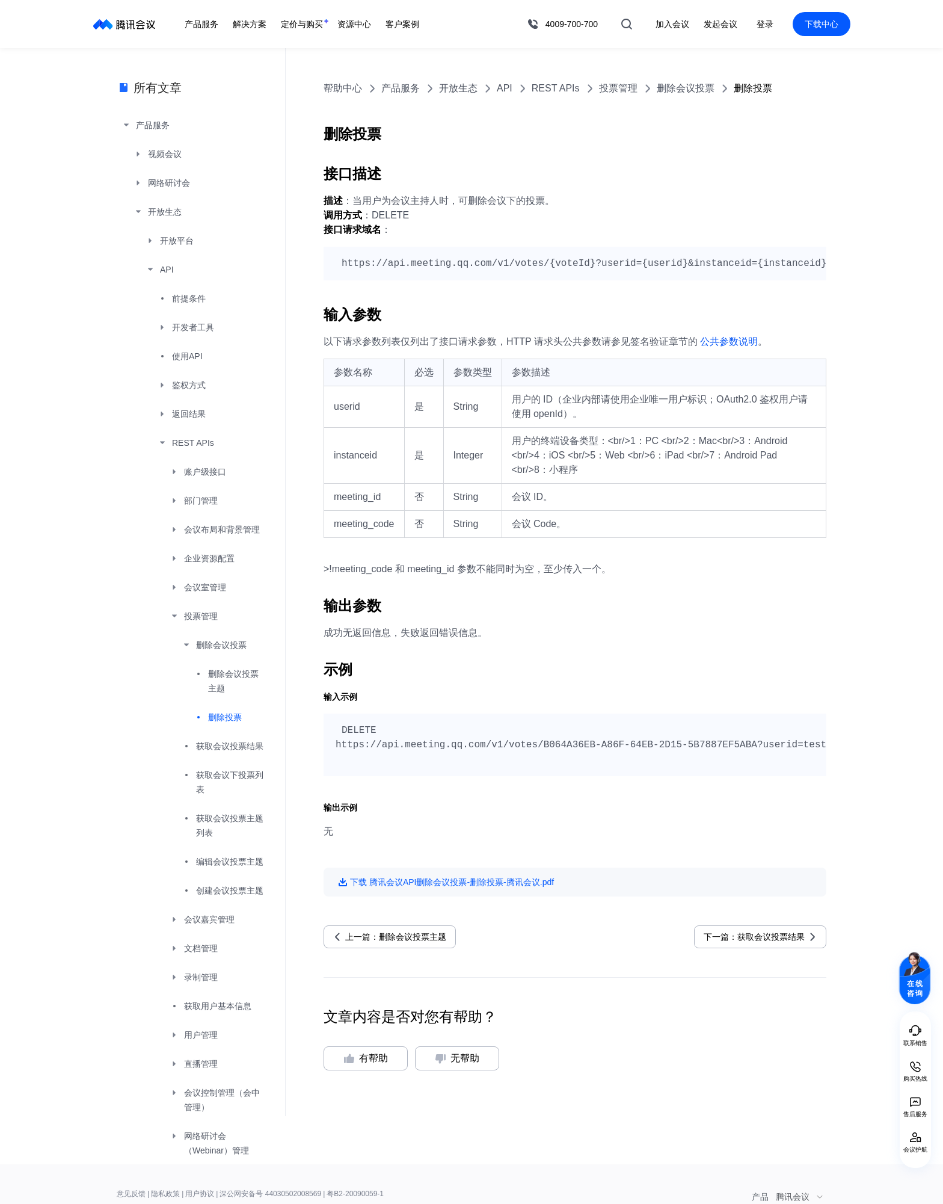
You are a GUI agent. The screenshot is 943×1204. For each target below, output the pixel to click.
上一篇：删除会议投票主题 (395, 937)
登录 (765, 24)
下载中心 (821, 24)
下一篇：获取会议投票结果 (754, 937)
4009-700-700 (571, 24)
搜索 (626, 24)
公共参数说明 (729, 341)
